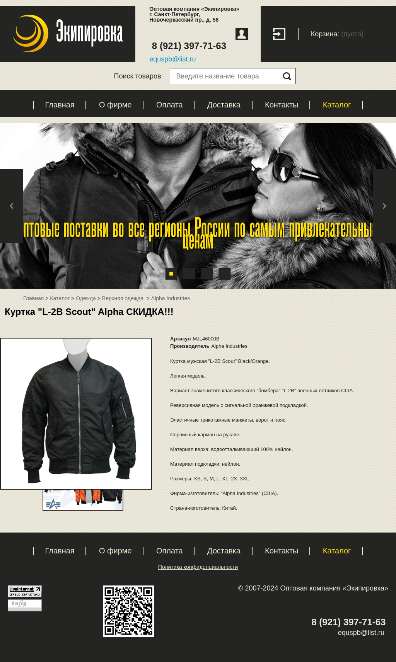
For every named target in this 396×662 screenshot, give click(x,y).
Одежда (86, 298)
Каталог (337, 104)
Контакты (281, 104)
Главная (60, 104)
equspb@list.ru (172, 59)
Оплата (169, 104)
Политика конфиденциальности (198, 567)
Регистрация (242, 34)
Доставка (224, 104)
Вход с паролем (286, 34)
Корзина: (325, 34)
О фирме (115, 104)
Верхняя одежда (123, 298)
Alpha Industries (170, 298)
